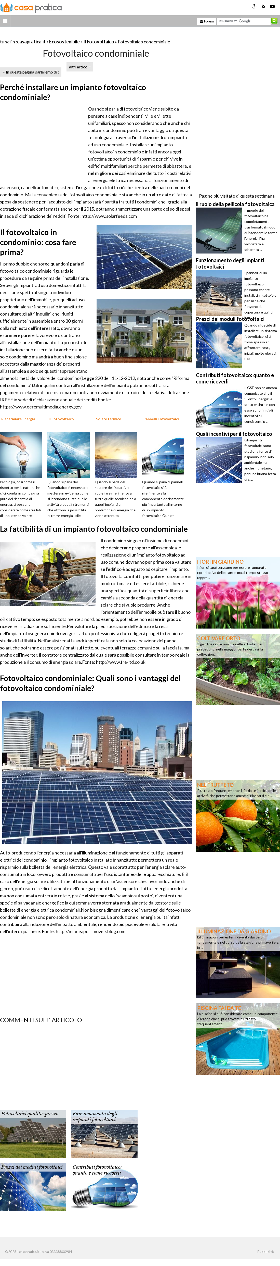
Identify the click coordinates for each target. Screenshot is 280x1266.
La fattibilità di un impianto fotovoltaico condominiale (94, 528)
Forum (207, 21)
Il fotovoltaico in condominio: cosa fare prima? (38, 242)
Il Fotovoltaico (98, 41)
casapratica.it (31, 41)
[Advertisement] (59, 35)
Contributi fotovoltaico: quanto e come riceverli (97, 1170)
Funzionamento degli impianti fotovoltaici (95, 1117)
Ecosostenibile (64, 41)
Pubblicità (265, 1252)
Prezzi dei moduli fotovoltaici (32, 1167)
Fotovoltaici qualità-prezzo (29, 1114)
